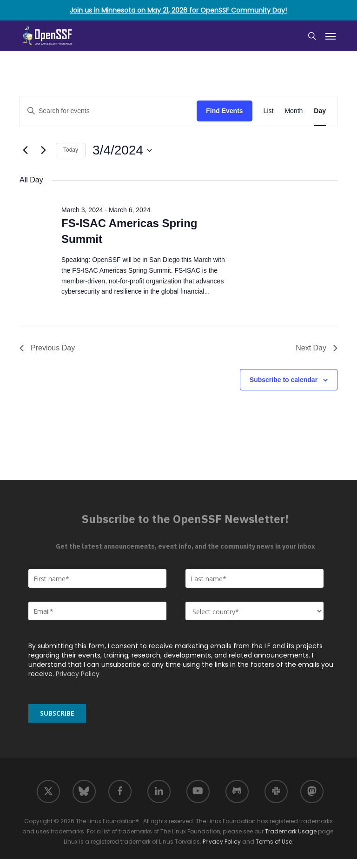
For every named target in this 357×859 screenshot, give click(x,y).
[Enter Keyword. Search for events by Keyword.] (108, 111)
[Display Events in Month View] (293, 111)
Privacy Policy (77, 673)
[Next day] (43, 150)
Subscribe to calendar (283, 379)
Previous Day (47, 348)
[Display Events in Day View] (320, 111)
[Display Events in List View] (269, 111)
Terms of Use (274, 842)
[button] (330, 35)
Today (70, 150)
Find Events (224, 110)
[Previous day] (25, 150)
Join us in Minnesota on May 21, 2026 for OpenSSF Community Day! (178, 10)
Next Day (316, 348)
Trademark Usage (291, 831)
